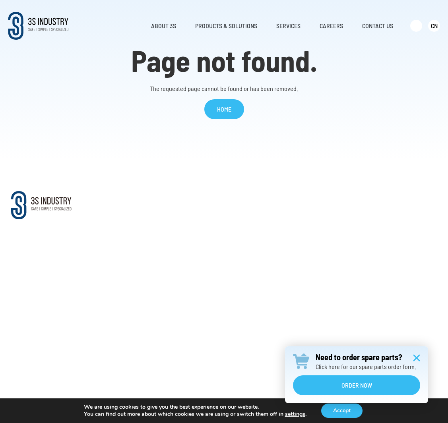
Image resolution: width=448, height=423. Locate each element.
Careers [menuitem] (331, 25)
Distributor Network (135, 257)
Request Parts (318, 243)
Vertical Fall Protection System (230, 257)
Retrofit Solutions (323, 230)
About (121, 199)
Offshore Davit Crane (218, 243)
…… (197, 338)
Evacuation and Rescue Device (230, 270)
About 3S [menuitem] (163, 25)
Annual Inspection (323, 284)
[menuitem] (416, 26)
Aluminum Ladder (215, 284)
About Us (122, 216)
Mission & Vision (131, 230)
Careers (391, 199)
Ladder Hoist (209, 297)
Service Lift (207, 216)
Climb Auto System (216, 230)
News (118, 284)
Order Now (356, 385)
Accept (342, 410)
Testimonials (127, 270)
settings (295, 414)
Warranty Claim (319, 270)
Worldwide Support (134, 243)
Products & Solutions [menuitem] (226, 25)
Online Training (319, 257)
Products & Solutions (228, 199)
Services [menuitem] (288, 25)
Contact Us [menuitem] (377, 25)
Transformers (209, 324)
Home (224, 109)
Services (315, 199)
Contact (391, 216)
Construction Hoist (216, 311)
